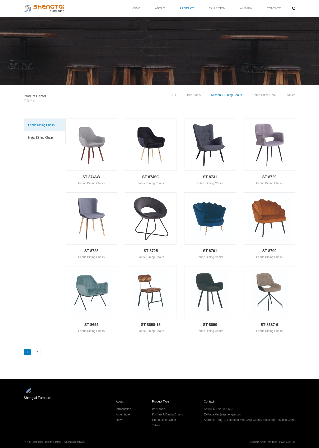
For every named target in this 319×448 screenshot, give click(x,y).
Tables (291, 95)
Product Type (160, 401)
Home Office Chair (264, 95)
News (119, 419)
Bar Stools (194, 95)
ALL (174, 95)
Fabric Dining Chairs (41, 125)
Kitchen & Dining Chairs (226, 95)
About (119, 401)
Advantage (123, 414)
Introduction (123, 409)
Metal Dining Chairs (41, 137)
